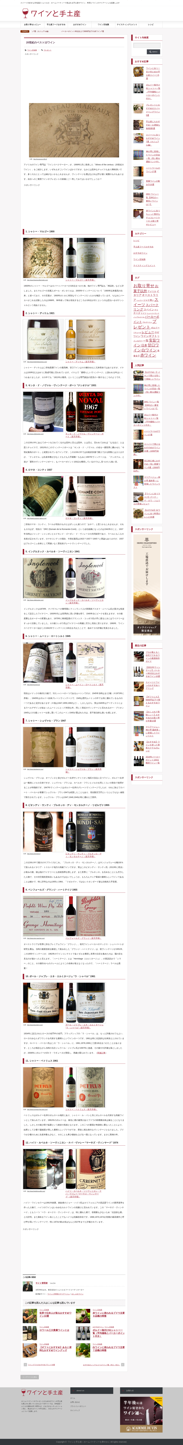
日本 (144, 345)
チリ (156, 310)
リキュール (137, 332)
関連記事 (101, 1053)
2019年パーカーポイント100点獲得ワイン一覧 (153, 760)
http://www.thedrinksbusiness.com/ (37, 362)
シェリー (140, 300)
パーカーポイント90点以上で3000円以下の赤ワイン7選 (89, 31)
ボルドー (155, 327)
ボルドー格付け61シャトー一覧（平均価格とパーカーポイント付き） (109, 1333)
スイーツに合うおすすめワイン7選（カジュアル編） (36, 31)
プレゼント (47, 50)
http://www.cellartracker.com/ (35, 434)
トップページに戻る (30, 1377)
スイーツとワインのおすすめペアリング (153, 685)
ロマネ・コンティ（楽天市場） (79, 518)
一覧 (146, 340)
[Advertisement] (74, 76)
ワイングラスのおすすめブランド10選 (41, 1365)
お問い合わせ (75, 1402)
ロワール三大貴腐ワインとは (54, 1330)
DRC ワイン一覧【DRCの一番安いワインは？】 (151, 405)
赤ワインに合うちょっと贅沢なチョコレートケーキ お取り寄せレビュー (153, 217)
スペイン (149, 309)
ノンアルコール (138, 317)
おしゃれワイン (77, 1294)
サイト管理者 (42, 1283)
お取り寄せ (144, 285)
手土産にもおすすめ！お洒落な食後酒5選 (153, 125)
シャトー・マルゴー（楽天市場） (80, 280)
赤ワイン (148, 355)
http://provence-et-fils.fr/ (40, 159)
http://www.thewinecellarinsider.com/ (37, 280)
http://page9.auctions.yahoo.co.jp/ (36, 518)
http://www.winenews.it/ (33, 853)
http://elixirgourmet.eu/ (33, 684)
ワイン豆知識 (103, 24)
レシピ (151, 24)
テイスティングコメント (127, 24)
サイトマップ (75, 1410)
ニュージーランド (153, 313)
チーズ (136, 313)
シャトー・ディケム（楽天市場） (80, 362)
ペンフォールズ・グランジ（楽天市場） (83, 938)
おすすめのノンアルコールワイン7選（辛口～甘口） (101, 1365)
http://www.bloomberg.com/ (35, 1025)
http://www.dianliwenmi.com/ (35, 769)
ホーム (72, 1398)
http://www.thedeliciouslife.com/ (36, 1191)
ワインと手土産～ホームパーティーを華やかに (89, 1442)
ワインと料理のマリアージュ (58, 1294)
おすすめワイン (79, 24)
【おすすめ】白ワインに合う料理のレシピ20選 (152, 513)
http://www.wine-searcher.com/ (36, 938)
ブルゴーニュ (147, 322)
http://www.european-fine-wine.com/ (37, 1109)
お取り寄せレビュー (32, 24)
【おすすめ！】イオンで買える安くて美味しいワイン (152, 375)
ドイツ (143, 313)
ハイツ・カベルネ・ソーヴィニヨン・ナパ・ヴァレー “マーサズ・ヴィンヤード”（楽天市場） (83, 1194)
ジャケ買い (148, 300)
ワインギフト (149, 335)
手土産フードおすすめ (56, 24)
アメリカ (152, 291)
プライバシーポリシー (78, 1406)
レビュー (148, 332)
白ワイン (149, 350)
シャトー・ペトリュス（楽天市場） (81, 1109)
